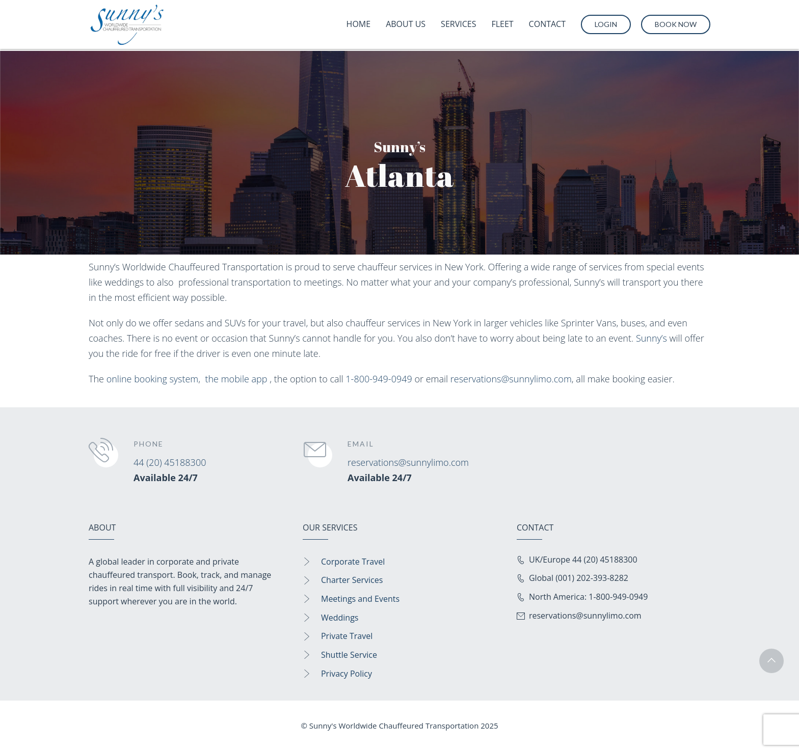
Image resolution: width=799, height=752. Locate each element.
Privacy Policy (346, 673)
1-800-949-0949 (378, 379)
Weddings (340, 617)
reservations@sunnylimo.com (511, 379)
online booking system (152, 379)
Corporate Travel (353, 561)
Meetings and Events (360, 598)
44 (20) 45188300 (170, 462)
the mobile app (236, 379)
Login (606, 24)
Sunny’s (651, 338)
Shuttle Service (349, 654)
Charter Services (352, 580)
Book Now (676, 24)
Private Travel (346, 636)
